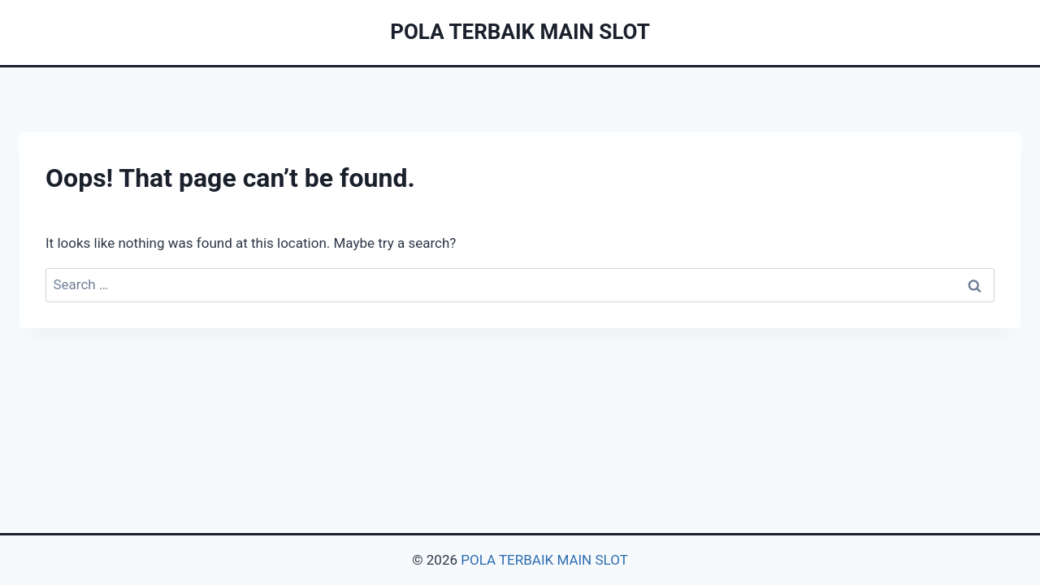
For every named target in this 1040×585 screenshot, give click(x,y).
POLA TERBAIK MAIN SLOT (544, 560)
